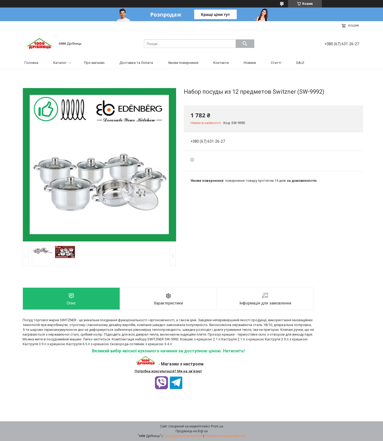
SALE (300, 63)
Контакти (221, 63)
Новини (250, 63)
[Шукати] (245, 43)
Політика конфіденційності (225, 436)
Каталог (59, 63)
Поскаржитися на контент (182, 436)
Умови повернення (183, 63)
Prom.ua (217, 426)
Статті (276, 63)
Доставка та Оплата (136, 63)
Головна (31, 63)
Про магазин (94, 63)
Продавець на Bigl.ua (192, 431)
